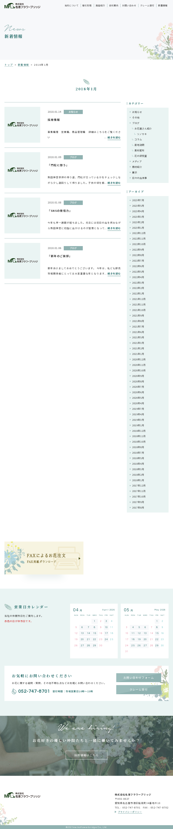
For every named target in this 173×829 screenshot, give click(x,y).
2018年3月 (138, 469)
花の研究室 (140, 155)
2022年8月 (138, 255)
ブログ (136, 123)
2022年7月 (138, 260)
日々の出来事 (139, 178)
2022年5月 (138, 271)
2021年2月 (138, 348)
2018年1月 (138, 480)
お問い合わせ (129, 5)
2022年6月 (138, 266)
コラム (138, 139)
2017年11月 (138, 491)
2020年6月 (138, 392)
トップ (8, 64)
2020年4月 (138, 403)
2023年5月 (138, 205)
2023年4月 (138, 211)
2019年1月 (138, 425)
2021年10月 (138, 310)
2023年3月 (138, 216)
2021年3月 (138, 342)
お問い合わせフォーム (138, 678)
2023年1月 (138, 227)
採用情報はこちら (86, 755)
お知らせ (137, 112)
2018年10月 (138, 441)
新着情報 (162, 5)
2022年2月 (138, 288)
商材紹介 (137, 167)
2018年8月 (138, 447)
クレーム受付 (147, 5)
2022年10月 (138, 244)
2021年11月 (138, 304)
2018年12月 (138, 430)
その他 (136, 117)
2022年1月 (138, 293)
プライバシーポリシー (130, 811)
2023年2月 (138, 222)
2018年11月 (138, 436)
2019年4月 (138, 414)
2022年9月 (138, 249)
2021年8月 (138, 321)
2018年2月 (138, 474)
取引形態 (87, 5)
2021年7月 (138, 326)
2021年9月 (138, 315)
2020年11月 (138, 364)
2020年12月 (138, 359)
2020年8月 (138, 381)
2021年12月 (138, 299)
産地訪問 (139, 144)
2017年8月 (138, 507)
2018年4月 (138, 463)
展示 (134, 172)
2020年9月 (138, 376)
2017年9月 (138, 502)
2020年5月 (138, 397)
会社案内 (113, 5)
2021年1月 (138, 353)
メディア (137, 161)
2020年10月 (138, 370)
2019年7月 (138, 408)
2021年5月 (138, 337)
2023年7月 (138, 200)
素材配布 (139, 150)
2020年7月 (138, 386)
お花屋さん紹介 (143, 128)
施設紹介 (100, 5)
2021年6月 (138, 332)
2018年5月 (138, 458)
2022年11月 (138, 238)
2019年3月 (138, 419)
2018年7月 (138, 452)
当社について (72, 5)
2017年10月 (138, 496)
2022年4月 (138, 277)
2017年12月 (138, 485)
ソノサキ (142, 134)
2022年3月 (138, 282)
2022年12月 (138, 233)
